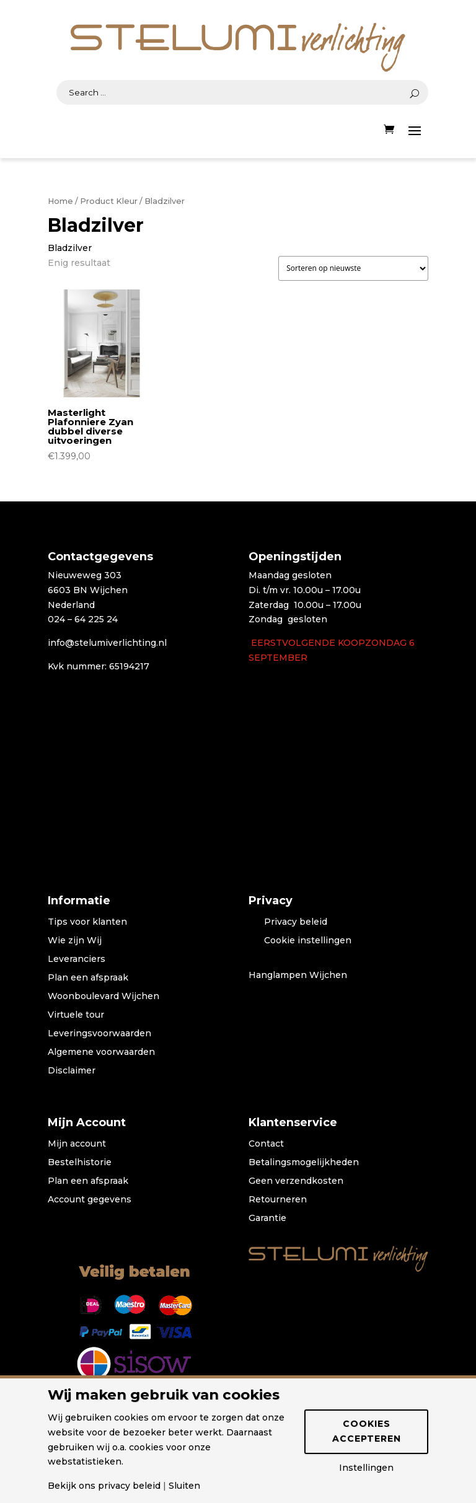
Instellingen (366, 1467)
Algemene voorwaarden (101, 1052)
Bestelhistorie (80, 1163)
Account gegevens (89, 1200)
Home (60, 201)
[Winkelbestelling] (353, 268)
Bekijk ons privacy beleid (104, 1485)
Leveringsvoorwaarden (99, 1034)
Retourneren (278, 1200)
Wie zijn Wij (75, 941)
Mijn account (77, 1144)
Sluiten (184, 1485)
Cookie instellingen (307, 941)
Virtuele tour (76, 1015)
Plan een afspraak (88, 978)
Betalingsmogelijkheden (304, 1163)
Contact (266, 1144)
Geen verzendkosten (296, 1181)
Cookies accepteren (366, 1431)
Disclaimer (71, 1071)
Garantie (267, 1218)
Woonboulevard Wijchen (103, 997)
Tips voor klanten (87, 922)
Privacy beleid (295, 922)
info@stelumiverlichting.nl (107, 642)
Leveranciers (76, 959)
